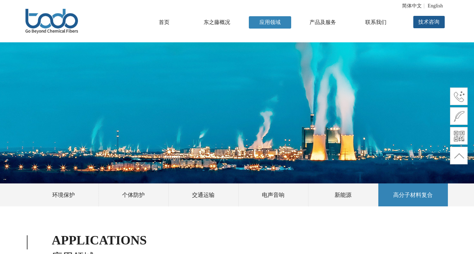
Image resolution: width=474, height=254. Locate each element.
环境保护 (63, 195)
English (435, 6)
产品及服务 (323, 22)
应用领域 (270, 22)
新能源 (343, 195)
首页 (164, 22)
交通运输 (203, 195)
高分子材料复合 (413, 195)
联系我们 (375, 22)
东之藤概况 (217, 22)
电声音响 (273, 195)
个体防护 (133, 195)
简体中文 (412, 6)
